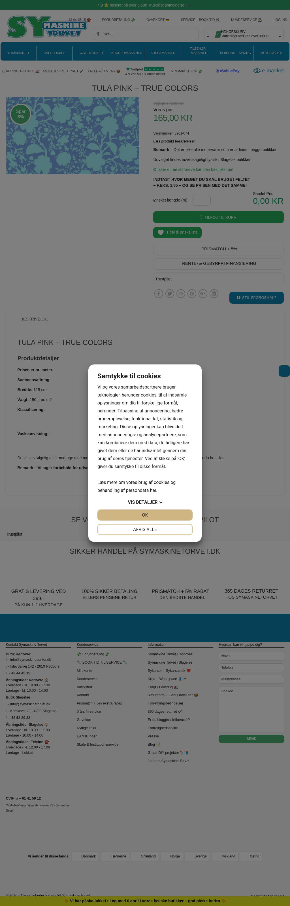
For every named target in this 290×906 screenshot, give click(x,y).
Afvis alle (145, 529)
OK (145, 515)
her (153, 490)
